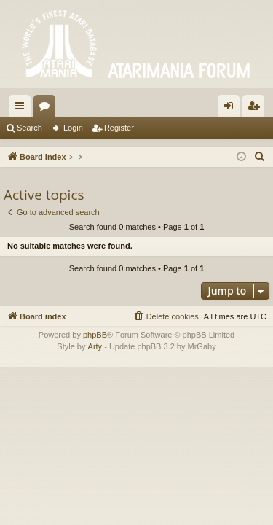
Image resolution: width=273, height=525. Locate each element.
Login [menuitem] (232, 109)
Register (119, 127)
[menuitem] (259, 157)
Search (29, 127)
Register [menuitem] (256, 109)
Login (73, 127)
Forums (47, 109)
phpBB (95, 334)
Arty (95, 346)
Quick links (23, 109)
